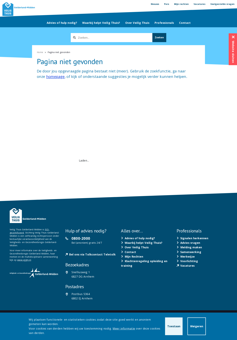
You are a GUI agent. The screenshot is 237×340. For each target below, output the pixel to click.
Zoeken (159, 37)
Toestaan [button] (173, 326)
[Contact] (128, 252)
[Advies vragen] (188, 243)
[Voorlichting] (187, 261)
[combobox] (111, 37)
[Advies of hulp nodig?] (138, 238)
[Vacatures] (186, 265)
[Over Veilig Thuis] (135, 247)
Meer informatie (124, 328)
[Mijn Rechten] (132, 256)
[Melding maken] (189, 247)
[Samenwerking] (189, 252)
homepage (55, 76)
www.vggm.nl (24, 259)
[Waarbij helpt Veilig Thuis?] (141, 243)
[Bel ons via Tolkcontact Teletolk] (90, 254)
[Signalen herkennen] (192, 238)
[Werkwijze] (186, 256)
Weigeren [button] (196, 326)
